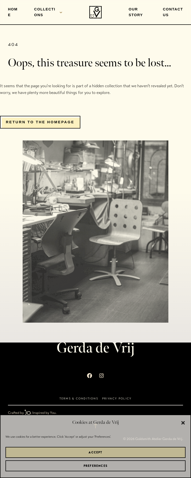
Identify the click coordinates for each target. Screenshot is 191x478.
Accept (95, 452)
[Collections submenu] (60, 12)
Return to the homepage (40, 122)
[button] (183, 422)
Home (13, 12)
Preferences (95, 466)
